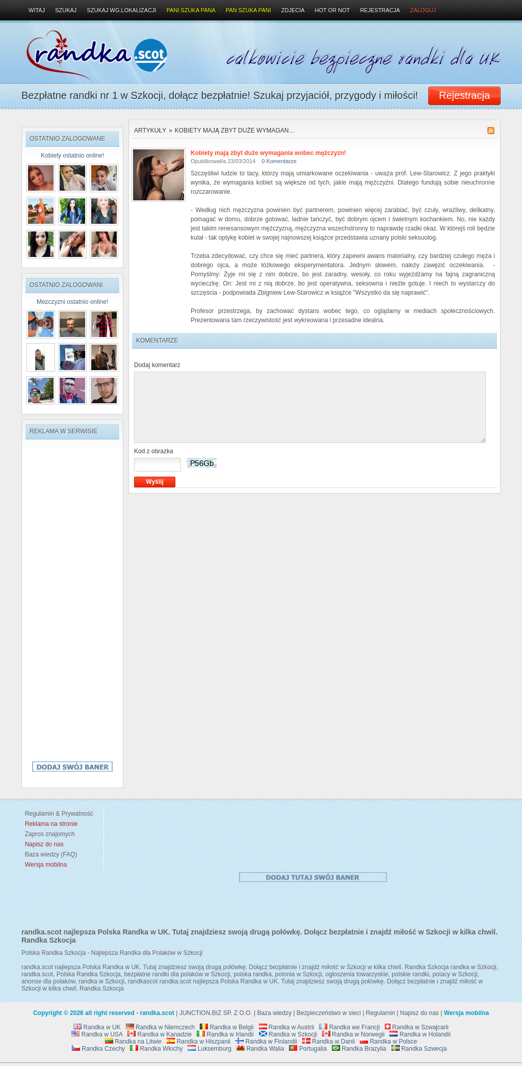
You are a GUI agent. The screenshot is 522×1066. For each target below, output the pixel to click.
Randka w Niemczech (160, 1027)
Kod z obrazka (153, 451)
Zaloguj (423, 10)
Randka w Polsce (388, 1041)
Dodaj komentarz (157, 365)
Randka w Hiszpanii (198, 1041)
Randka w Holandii (419, 1034)
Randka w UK (97, 1027)
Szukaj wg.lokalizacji (121, 10)
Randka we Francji (349, 1027)
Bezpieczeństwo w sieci (329, 1013)
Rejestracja (380, 10)
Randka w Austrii (287, 1027)
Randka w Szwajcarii (417, 1027)
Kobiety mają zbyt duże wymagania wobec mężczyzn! (268, 153)
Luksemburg (209, 1048)
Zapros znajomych (50, 834)
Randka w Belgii (226, 1027)
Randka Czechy (98, 1048)
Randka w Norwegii (353, 1034)
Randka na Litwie (133, 1041)
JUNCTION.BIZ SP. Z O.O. (215, 1013)
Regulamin (380, 1013)
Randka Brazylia (359, 1048)
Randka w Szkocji (288, 1034)
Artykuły (150, 130)
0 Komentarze (279, 161)
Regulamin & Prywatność (57, 813)
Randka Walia (260, 1048)
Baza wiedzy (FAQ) (49, 854)
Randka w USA (96, 1034)
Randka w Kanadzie (159, 1034)
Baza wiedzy (274, 1013)
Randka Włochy (156, 1048)
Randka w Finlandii (266, 1041)
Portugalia (307, 1048)
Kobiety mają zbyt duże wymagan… (235, 130)
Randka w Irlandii (225, 1034)
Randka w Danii (328, 1041)
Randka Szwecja (419, 1048)
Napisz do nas (419, 1013)
